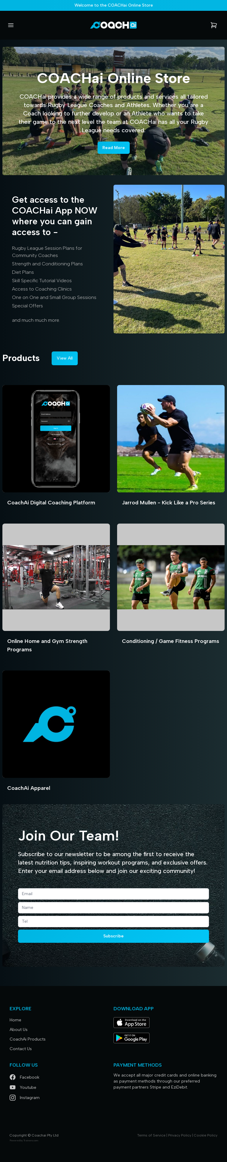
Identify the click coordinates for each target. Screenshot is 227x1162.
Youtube (23, 1087)
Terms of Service (151, 1135)
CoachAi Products (28, 1039)
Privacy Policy (179, 1135)
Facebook (24, 1077)
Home (15, 1020)
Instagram (25, 1097)
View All (65, 358)
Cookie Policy (205, 1135)
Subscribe (113, 936)
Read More (113, 147)
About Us (19, 1029)
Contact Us (21, 1048)
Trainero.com (30, 1140)
